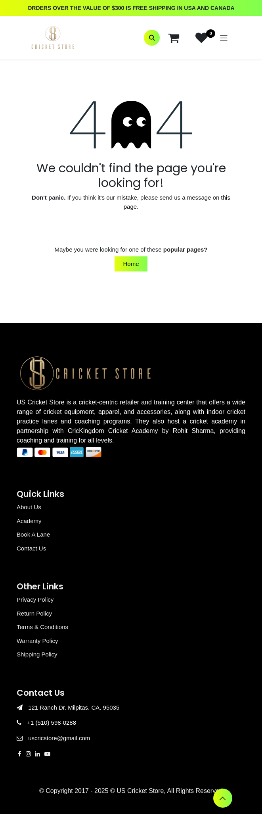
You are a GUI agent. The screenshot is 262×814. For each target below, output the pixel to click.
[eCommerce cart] (173, 38)
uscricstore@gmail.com (59, 738)
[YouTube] (47, 754)
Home (131, 263)
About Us (29, 507)
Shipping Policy (37, 654)
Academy (29, 521)
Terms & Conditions (42, 626)
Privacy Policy (35, 599)
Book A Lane (33, 534)
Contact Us (31, 548)
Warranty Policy (37, 640)
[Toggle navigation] (223, 37)
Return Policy (34, 613)
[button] (152, 38)
